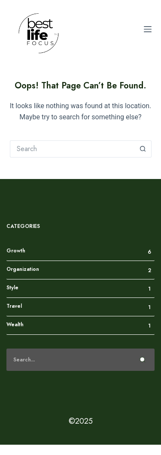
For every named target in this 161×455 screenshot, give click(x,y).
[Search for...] (72, 149)
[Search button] (143, 149)
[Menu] (148, 29)
